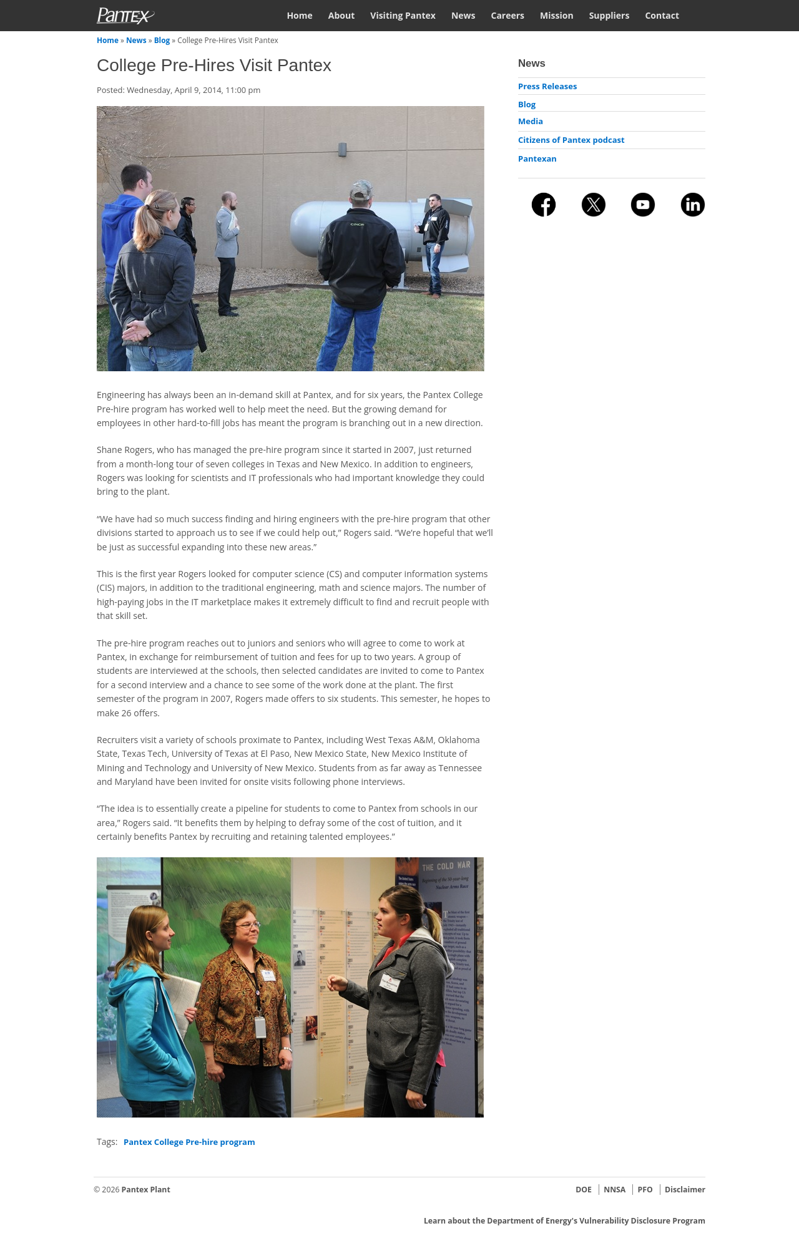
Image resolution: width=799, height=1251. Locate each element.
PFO (645, 1189)
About (341, 15)
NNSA (614, 1189)
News (463, 15)
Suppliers (609, 15)
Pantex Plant (146, 1189)
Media (530, 121)
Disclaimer (685, 1189)
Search (700, 14)
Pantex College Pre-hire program (189, 1141)
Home (299, 15)
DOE (584, 1189)
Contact (662, 15)
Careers (507, 15)
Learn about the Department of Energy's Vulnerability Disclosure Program (564, 1220)
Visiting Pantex (403, 15)
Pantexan (537, 158)
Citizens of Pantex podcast (571, 139)
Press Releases (547, 86)
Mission (557, 15)
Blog (162, 40)
